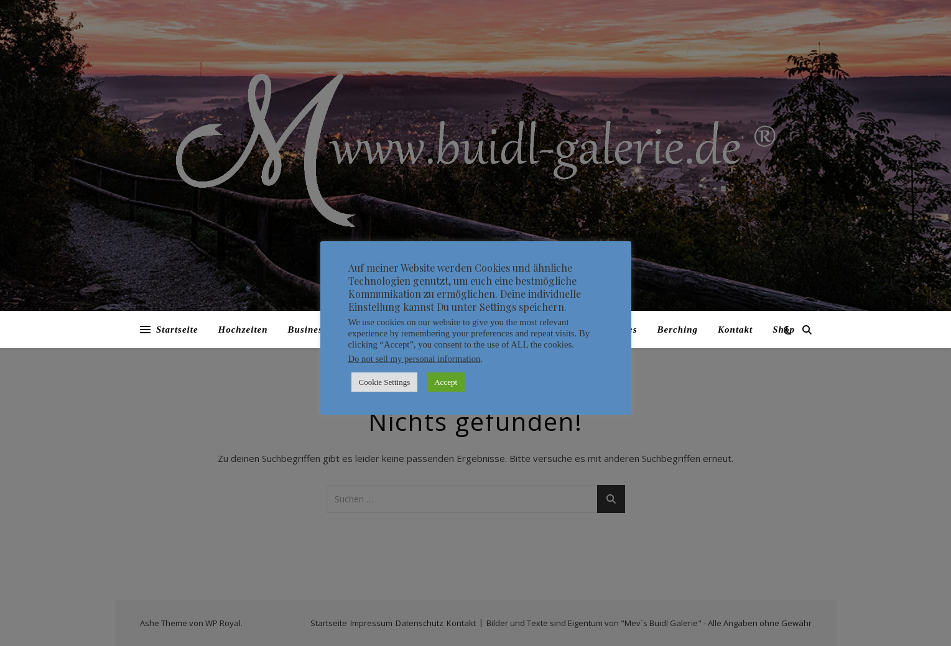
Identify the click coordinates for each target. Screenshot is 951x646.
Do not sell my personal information (414, 359)
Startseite (177, 330)
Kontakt (735, 330)
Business (307, 330)
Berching (677, 330)
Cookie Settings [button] (385, 382)
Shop (783, 330)
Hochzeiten (243, 330)
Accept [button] (445, 382)
